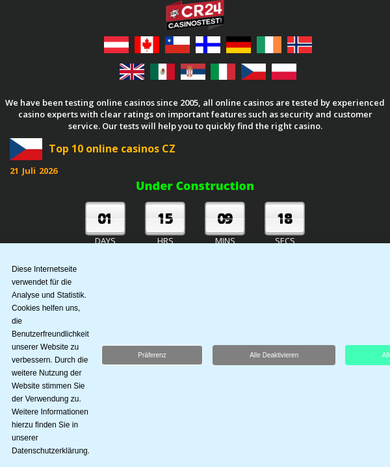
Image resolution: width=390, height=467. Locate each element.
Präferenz (152, 357)
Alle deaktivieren (274, 357)
